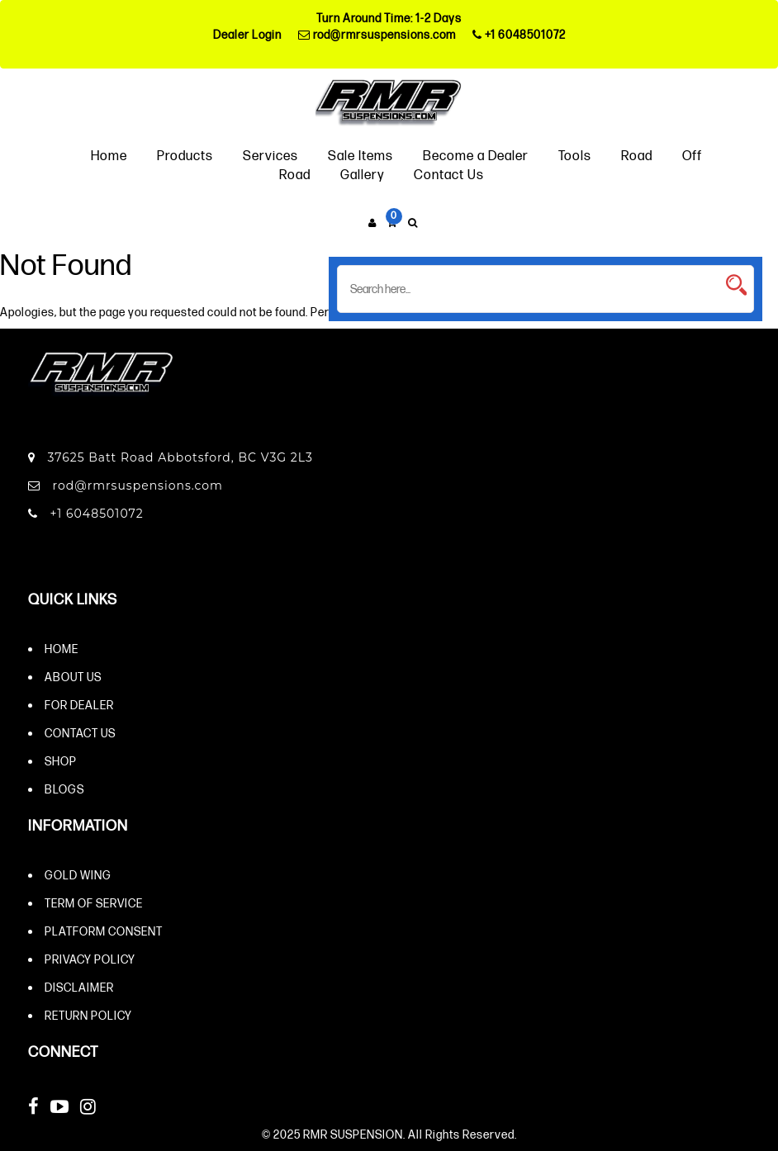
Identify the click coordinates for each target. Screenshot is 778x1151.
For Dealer (79, 705)
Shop (61, 761)
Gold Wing (78, 875)
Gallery (362, 174)
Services (270, 155)
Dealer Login (247, 34)
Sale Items (360, 155)
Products (185, 155)
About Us (73, 677)
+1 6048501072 (519, 34)
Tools (574, 155)
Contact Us (449, 174)
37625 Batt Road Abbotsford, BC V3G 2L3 (170, 457)
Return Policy (88, 1015)
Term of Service (94, 903)
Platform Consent (104, 931)
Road (636, 155)
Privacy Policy (90, 959)
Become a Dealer (476, 155)
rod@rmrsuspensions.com (377, 34)
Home (109, 155)
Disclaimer (79, 987)
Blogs (64, 789)
